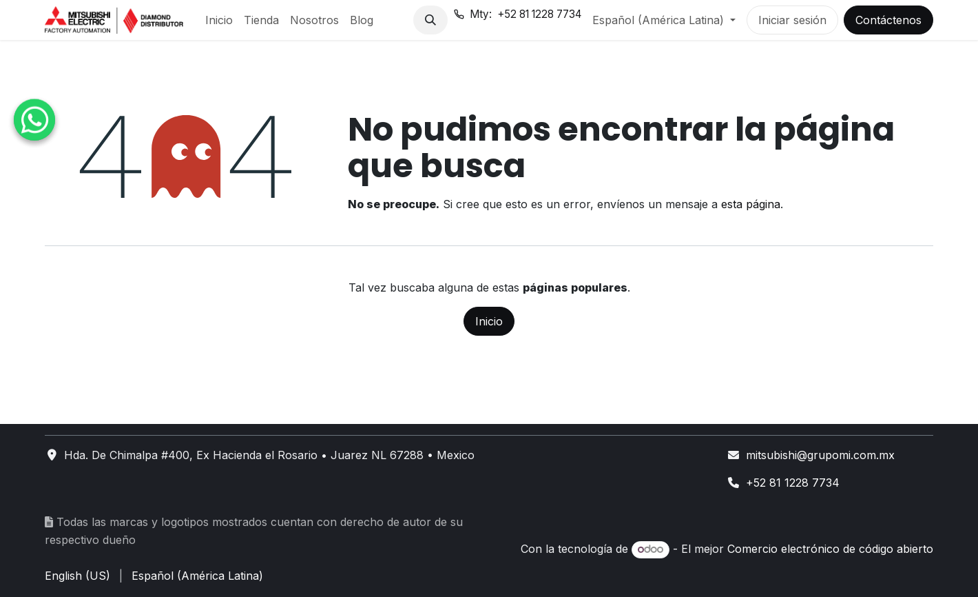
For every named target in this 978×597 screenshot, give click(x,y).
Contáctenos (888, 20)
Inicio (489, 321)
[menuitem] (219, 20)
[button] (430, 20)
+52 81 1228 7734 (793, 482)
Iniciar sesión (792, 20)
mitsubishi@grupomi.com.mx (820, 455)
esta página (750, 204)
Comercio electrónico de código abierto (830, 549)
